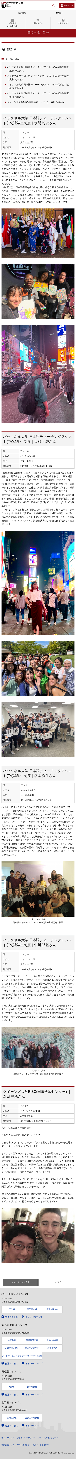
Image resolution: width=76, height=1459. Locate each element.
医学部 (12, 1309)
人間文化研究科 (12, 1348)
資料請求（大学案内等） (12, 24)
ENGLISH (68, 5)
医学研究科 (32, 1309)
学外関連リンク (23, 1445)
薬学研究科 (32, 1387)
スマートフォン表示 (20, 1282)
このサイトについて (40, 1445)
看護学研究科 (52, 1309)
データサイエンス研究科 (32, 1356)
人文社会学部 (52, 1340)
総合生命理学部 (32, 1348)
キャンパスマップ (33, 1317)
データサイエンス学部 (12, 1356)
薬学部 (12, 1387)
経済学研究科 (32, 1340)
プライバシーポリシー (26, 1438)
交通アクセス (63, 23)
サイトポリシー (8, 1438)
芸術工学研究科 (32, 1418)
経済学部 (12, 1340)
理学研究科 (52, 1348)
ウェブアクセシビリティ (48, 1438)
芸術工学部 (12, 1418)
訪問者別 (22, 13)
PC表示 (58, 1282)
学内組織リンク (8, 1445)
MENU (59, 13)
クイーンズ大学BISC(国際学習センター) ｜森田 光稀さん (36, 102)
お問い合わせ (37, 23)
